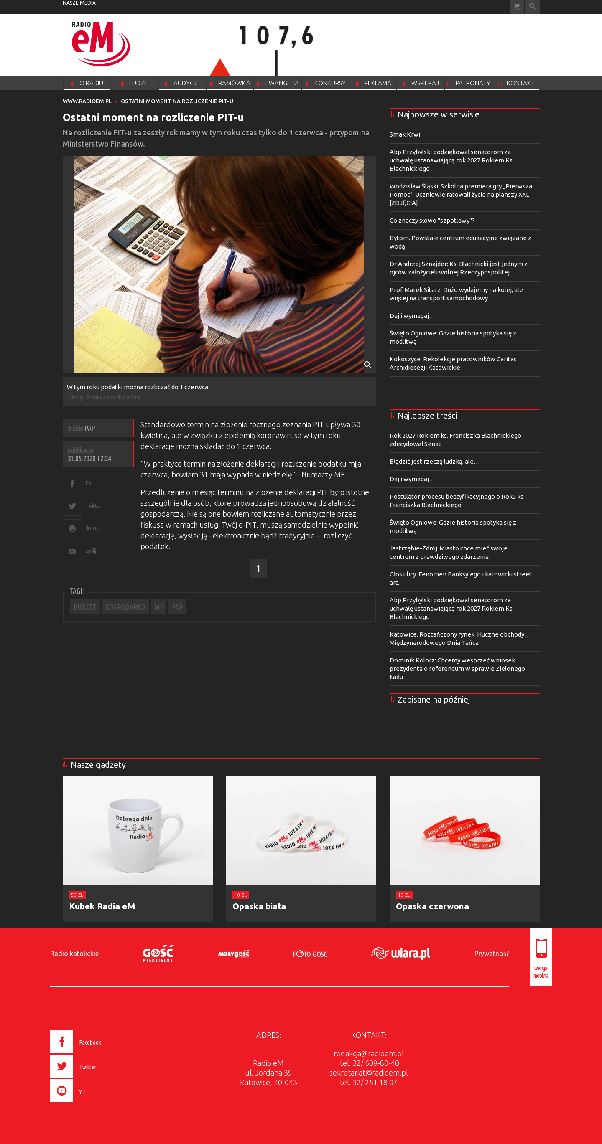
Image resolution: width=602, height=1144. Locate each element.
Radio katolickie (74, 953)
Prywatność (491, 953)
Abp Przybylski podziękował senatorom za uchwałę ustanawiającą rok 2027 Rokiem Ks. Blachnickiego (452, 160)
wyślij (90, 550)
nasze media (79, 2)
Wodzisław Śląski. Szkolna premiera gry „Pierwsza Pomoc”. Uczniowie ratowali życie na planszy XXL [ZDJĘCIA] (461, 194)
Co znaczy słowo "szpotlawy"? (432, 220)
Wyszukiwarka (532, 7)
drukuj (92, 528)
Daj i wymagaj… (412, 315)
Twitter (93, 505)
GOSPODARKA (125, 607)
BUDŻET (85, 607)
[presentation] (93, 1103)
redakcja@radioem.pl (369, 1053)
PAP (177, 607)
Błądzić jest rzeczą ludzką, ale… (435, 461)
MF (158, 607)
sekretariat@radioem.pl (368, 1072)
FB (88, 483)
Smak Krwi (405, 134)
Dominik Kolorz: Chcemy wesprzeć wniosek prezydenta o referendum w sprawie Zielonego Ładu (457, 668)
